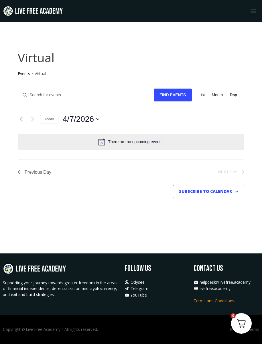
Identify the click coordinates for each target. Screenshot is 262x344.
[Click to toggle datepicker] (81, 119)
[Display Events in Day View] (233, 95)
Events (24, 73)
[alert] (136, 142)
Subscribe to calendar (205, 191)
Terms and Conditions (214, 300)
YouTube (136, 295)
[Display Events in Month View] (217, 95)
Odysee (135, 282)
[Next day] (32, 119)
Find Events (172, 95)
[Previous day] (21, 119)
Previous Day (35, 172)
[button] (253, 11)
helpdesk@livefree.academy (222, 282)
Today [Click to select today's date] (49, 119)
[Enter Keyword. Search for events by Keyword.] (86, 95)
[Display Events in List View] (202, 95)
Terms (253, 329)
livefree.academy (212, 288)
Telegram (136, 288)
